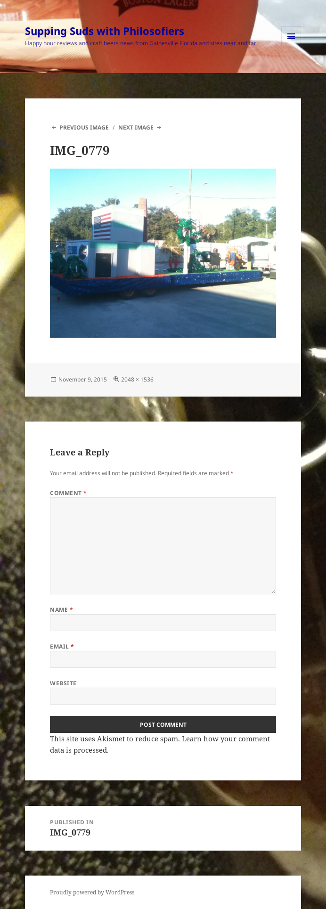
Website (63, 683)
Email (62, 646)
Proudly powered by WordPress (92, 892)
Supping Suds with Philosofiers (104, 31)
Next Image (136, 127)
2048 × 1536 (137, 379)
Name (61, 610)
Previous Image (84, 127)
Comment (68, 493)
